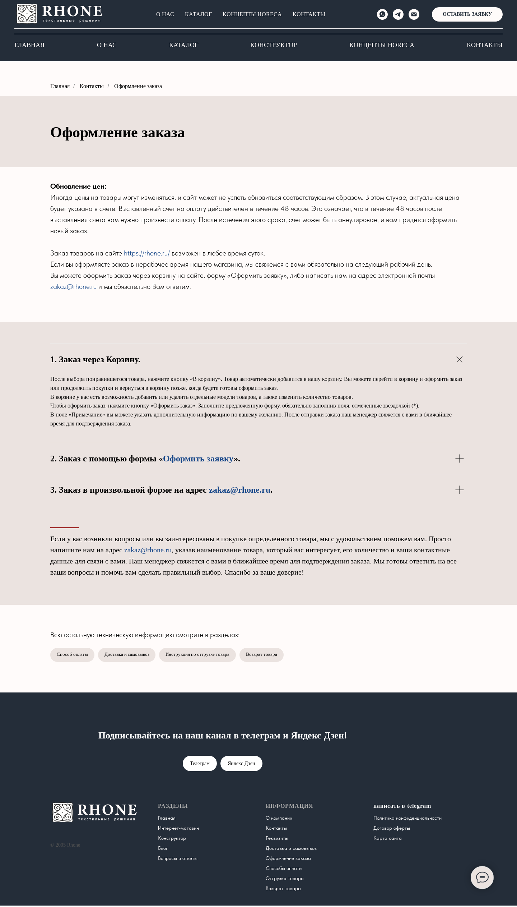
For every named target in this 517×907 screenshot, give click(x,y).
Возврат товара (274, 655)
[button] (471, 20)
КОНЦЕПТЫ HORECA (381, 45)
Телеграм (200, 765)
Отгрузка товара (285, 880)
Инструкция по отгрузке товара (207, 655)
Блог (163, 849)
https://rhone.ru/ (147, 253)
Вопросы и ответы (177, 859)
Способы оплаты (284, 870)
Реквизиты (277, 839)
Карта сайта (387, 839)
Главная (29, 45)
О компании (279, 819)
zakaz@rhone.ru (73, 286)
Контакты (92, 86)
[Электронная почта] (418, 19)
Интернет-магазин (178, 829)
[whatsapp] (386, 19)
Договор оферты (391, 829)
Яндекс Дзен (241, 765)
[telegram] (402, 19)
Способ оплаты (73, 655)
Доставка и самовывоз (131, 655)
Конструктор (273, 45)
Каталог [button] (183, 45)
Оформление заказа (138, 86)
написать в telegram (402, 807)
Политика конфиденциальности (407, 819)
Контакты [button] (485, 45)
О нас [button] (107, 45)
